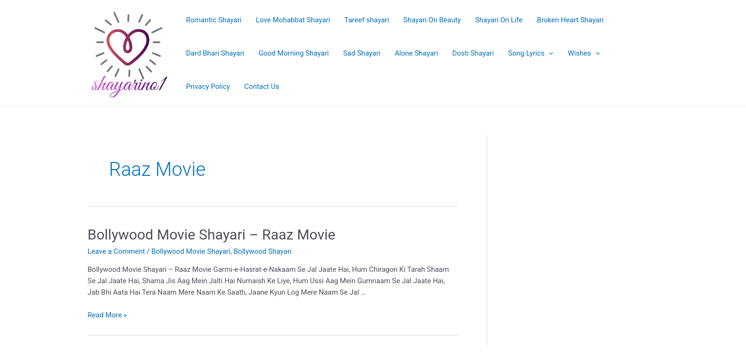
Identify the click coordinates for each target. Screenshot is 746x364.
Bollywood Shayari (263, 251)
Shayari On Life (499, 20)
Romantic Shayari (214, 20)
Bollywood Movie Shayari (190, 251)
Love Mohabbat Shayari (293, 20)
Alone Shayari (416, 53)
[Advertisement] (587, 185)
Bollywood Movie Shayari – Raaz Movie (211, 234)
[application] (548, 53)
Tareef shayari (366, 20)
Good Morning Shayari (293, 53)
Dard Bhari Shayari (215, 53)
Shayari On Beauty (432, 20)
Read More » (107, 315)
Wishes (584, 53)
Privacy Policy (208, 86)
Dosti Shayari (473, 53)
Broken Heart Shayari (570, 20)
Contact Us (261, 86)
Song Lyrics (530, 53)
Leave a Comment (116, 251)
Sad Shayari (361, 53)
